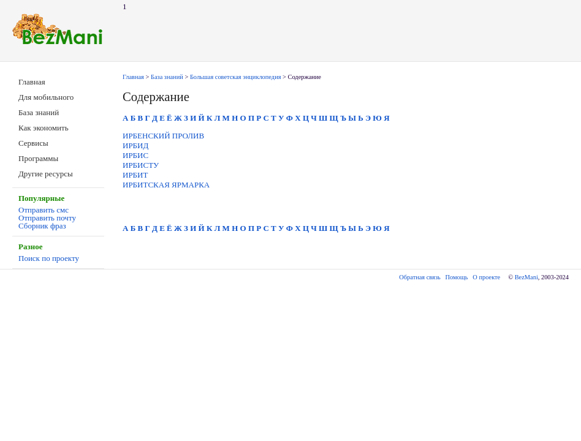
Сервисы (33, 143)
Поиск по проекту (48, 258)
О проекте (486, 277)
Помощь (457, 277)
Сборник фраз (42, 225)
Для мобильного (46, 97)
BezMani (526, 277)
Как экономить (43, 127)
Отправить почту (47, 217)
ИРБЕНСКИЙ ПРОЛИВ (163, 135)
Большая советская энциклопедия (235, 77)
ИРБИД (135, 145)
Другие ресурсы (45, 173)
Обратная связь (419, 277)
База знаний (38, 112)
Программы (38, 158)
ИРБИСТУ (141, 165)
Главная (31, 81)
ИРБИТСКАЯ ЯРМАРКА (166, 184)
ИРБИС (135, 155)
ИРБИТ (135, 174)
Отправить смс (43, 209)
